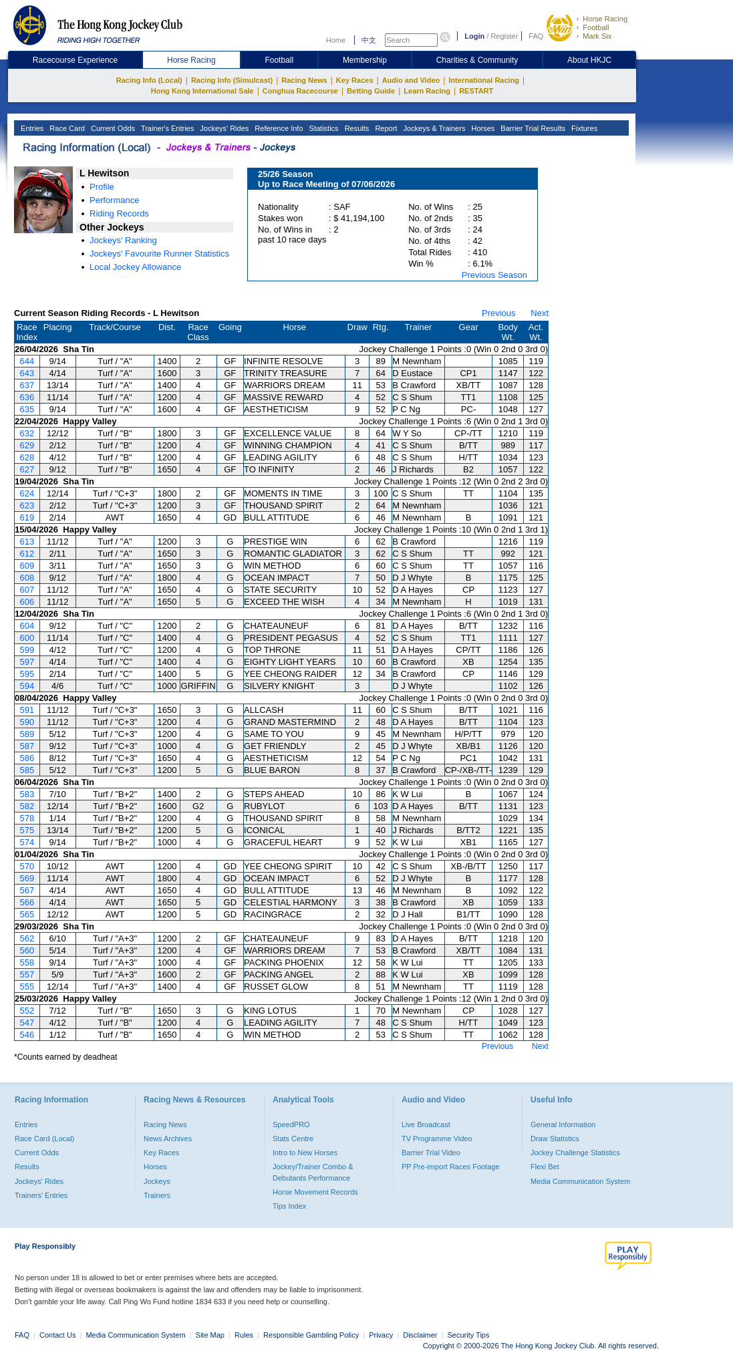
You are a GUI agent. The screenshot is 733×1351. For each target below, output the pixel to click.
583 (26, 794)
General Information (563, 1124)
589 (26, 734)
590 (26, 722)
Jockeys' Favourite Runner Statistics (159, 254)
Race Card (66, 128)
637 (26, 385)
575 (26, 830)
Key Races (355, 80)
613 (26, 542)
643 (26, 373)
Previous (499, 313)
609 (26, 566)
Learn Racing (427, 91)
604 (26, 626)
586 (26, 758)
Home (335, 40)
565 (26, 914)
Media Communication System (580, 1181)
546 (26, 1035)
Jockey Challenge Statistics (575, 1153)
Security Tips (469, 1335)
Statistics (323, 128)
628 (26, 457)
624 (26, 493)
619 (26, 517)
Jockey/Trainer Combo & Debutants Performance (313, 1172)
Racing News (304, 80)
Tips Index (289, 1206)
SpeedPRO (291, 1124)
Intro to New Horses (305, 1153)
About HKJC (589, 60)
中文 (368, 40)
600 (26, 638)
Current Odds (112, 128)
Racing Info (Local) (149, 80)
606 (26, 602)
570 (26, 866)
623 (26, 505)
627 (26, 469)
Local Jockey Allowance (135, 267)
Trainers (157, 1195)
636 (26, 397)
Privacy (381, 1335)
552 (26, 1011)
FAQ (536, 36)
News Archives (168, 1139)
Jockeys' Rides (223, 128)
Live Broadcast (426, 1124)
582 (26, 806)
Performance (114, 200)
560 (26, 950)
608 (26, 578)
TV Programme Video (437, 1139)
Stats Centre (293, 1139)
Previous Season (494, 275)
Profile (102, 187)
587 (26, 746)
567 (26, 890)
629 (26, 445)
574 (26, 842)
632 (26, 433)
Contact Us (57, 1335)
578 (26, 818)
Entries (31, 128)
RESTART (476, 91)
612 (26, 554)
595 (26, 674)
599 (26, 650)
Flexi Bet (545, 1167)
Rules (245, 1335)
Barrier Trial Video (431, 1153)
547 (26, 1023)
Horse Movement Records (315, 1192)
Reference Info (278, 128)
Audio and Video (411, 80)
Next (540, 313)
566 (26, 902)
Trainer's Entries (166, 128)
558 (26, 962)
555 (26, 987)
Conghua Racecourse (300, 91)
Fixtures (583, 128)
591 (26, 710)
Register (504, 36)
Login (474, 36)
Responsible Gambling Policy (311, 1335)
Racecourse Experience (75, 60)
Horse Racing (605, 19)
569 (26, 878)
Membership (365, 60)
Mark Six (597, 36)
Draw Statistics (555, 1139)
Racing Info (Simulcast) (232, 80)
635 (26, 409)
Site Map (210, 1335)
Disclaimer (420, 1335)
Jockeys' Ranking (123, 240)
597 (26, 662)
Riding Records (119, 213)
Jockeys (157, 1181)
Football (596, 27)
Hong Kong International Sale (202, 91)
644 (26, 361)
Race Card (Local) (44, 1139)
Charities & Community (477, 60)
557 (26, 974)
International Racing (483, 80)
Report (385, 128)
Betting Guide (371, 91)
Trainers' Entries (41, 1195)
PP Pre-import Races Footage (451, 1167)
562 (26, 938)
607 (26, 590)
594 (26, 686)
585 (26, 770)
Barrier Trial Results (531, 128)
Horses (481, 128)
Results (356, 128)
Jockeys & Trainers (433, 128)
